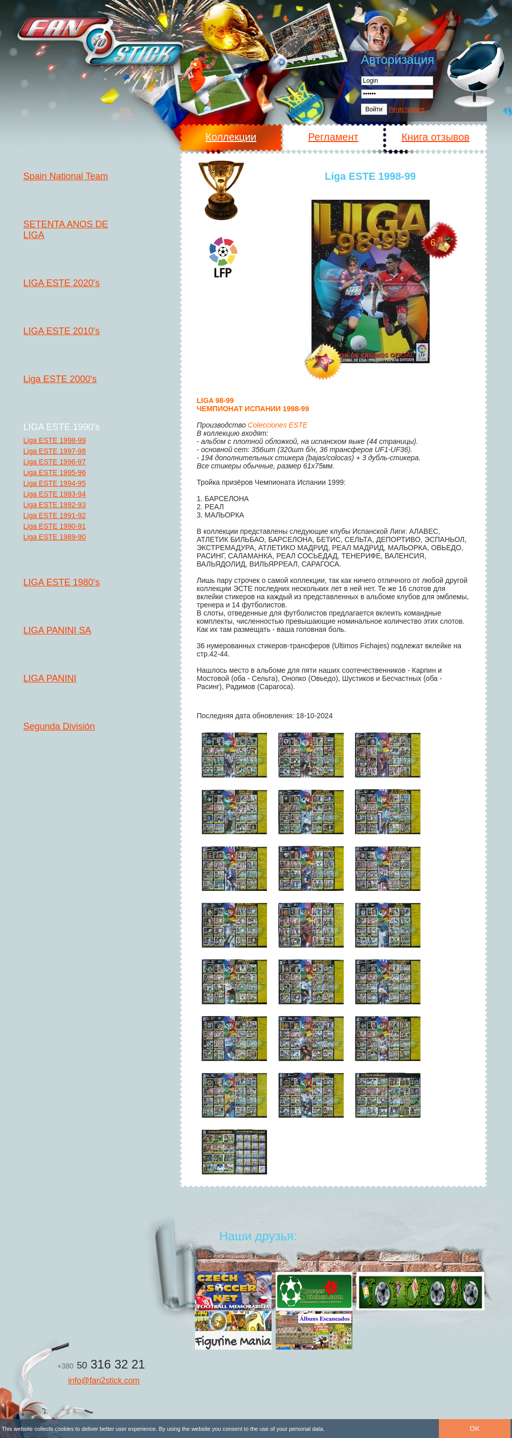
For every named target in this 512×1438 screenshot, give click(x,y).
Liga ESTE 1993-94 (55, 494)
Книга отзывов (436, 137)
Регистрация (407, 109)
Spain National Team (66, 176)
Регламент (333, 137)
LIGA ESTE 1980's (62, 582)
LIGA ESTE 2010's (62, 331)
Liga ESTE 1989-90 (55, 537)
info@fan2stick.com (104, 1380)
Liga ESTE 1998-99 (55, 440)
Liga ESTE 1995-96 (55, 472)
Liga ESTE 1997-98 (55, 451)
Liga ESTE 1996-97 (55, 462)
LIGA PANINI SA (58, 630)
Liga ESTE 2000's (60, 379)
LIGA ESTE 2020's (62, 283)
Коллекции (231, 137)
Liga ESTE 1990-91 (55, 526)
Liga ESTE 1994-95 (55, 483)
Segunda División (59, 726)
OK (474, 1428)
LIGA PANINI (50, 678)
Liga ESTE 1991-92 (55, 515)
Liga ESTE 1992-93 (55, 505)
